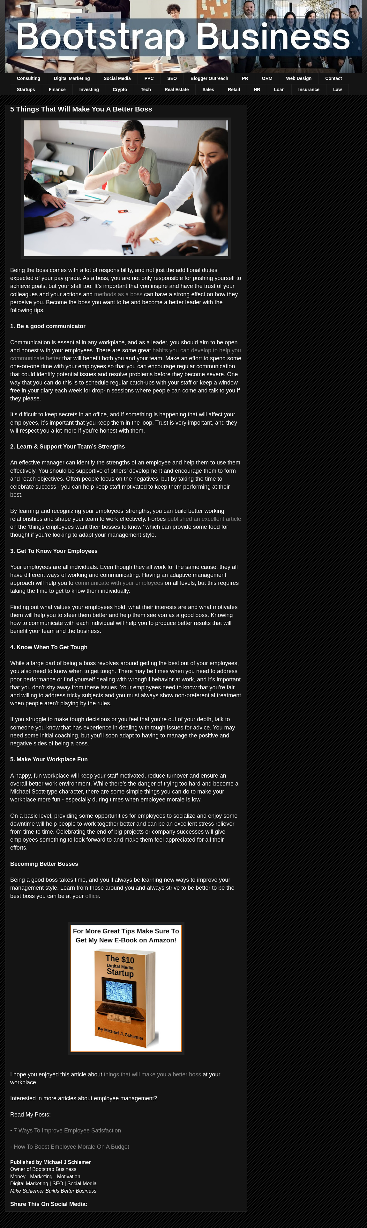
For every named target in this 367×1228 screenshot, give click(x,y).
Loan (279, 89)
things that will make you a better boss (152, 1074)
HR (257, 89)
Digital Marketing (72, 78)
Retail (234, 89)
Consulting (28, 78)
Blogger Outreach (209, 78)
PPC (149, 78)
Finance (57, 89)
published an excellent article (204, 519)
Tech (146, 89)
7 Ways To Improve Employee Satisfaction (67, 1130)
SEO (172, 78)
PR (245, 78)
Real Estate (177, 89)
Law (337, 89)
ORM (267, 78)
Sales (208, 89)
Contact (333, 78)
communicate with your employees (119, 583)
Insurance (308, 89)
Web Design (298, 78)
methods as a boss (118, 294)
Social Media (117, 78)
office (92, 896)
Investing (89, 89)
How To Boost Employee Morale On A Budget (71, 1147)
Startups (26, 89)
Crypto (120, 89)
